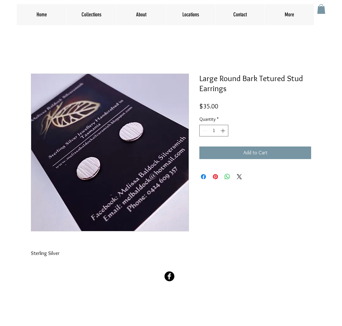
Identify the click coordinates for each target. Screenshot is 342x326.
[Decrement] (204, 130)
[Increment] (223, 130)
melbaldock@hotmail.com (171, 301)
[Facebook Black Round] (169, 276)
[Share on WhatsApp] (227, 176)
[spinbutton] (213, 130)
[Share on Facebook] (203, 176)
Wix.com (208, 313)
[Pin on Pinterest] (215, 176)
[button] (321, 9)
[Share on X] (239, 176)
